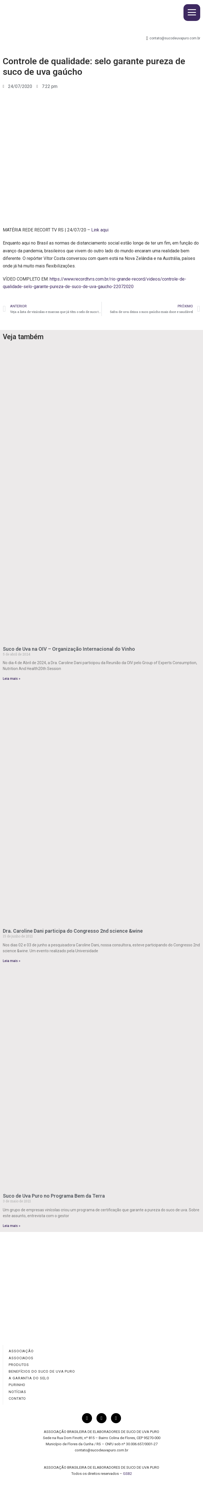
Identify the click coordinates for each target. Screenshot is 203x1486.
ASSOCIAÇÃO (21, 1351)
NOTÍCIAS (17, 1392)
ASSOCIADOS (21, 1358)
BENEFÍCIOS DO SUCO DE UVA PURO (42, 1371)
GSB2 (127, 1473)
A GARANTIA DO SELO (29, 1378)
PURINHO (17, 1385)
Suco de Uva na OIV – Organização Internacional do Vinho (69, 649)
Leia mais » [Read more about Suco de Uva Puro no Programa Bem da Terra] (11, 1226)
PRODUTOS (19, 1365)
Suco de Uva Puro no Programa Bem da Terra (54, 1196)
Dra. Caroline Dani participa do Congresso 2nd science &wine (73, 931)
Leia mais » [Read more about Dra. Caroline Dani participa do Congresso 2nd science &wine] (11, 961)
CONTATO (17, 1398)
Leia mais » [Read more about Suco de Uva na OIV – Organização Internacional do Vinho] (11, 679)
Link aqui (99, 230)
